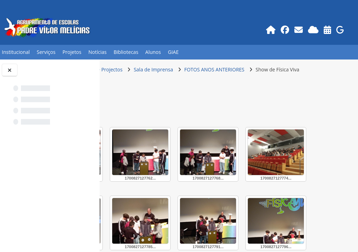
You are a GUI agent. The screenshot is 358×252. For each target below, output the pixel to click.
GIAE (173, 52)
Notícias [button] (97, 52)
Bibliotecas (126, 52)
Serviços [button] (46, 52)
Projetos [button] (72, 52)
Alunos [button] (153, 52)
